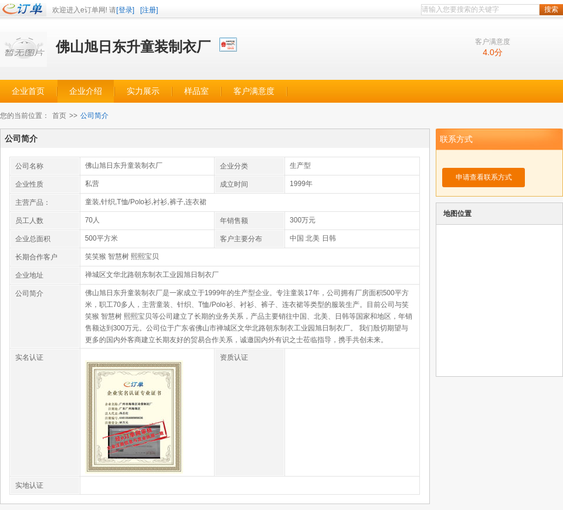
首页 (59, 116)
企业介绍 (85, 91)
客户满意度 (253, 91)
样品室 (196, 91)
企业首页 (28, 91)
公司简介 (94, 116)
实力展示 (143, 91)
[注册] (149, 10)
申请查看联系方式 (484, 177)
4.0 (488, 52)
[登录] (125, 10)
